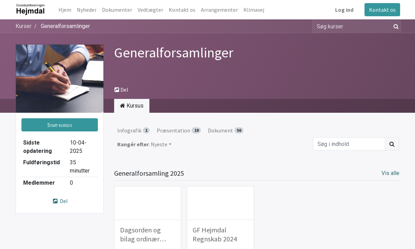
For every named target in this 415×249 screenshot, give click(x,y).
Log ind (343, 9)
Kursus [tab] (132, 105)
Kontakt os (381, 9)
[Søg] (394, 26)
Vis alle (390, 173)
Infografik (133, 130)
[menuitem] (66, 10)
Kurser (23, 26)
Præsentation (179, 130)
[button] (59, 124)
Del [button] (121, 89)
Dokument (225, 130)
